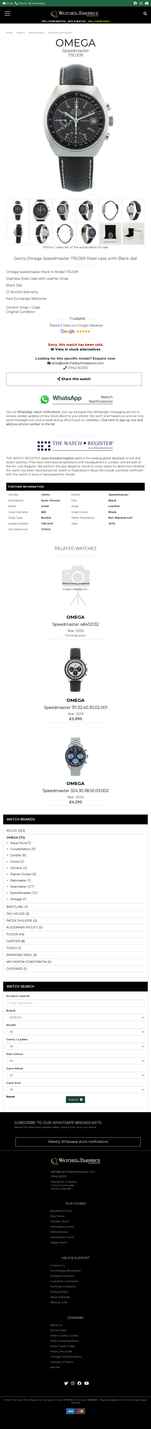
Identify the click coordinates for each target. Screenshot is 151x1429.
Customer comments (64, 1281)
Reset (10, 1096)
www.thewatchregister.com (61, 458)
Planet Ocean (21, 874)
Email (9, 3)
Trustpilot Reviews (62, 1275)
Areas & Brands (60, 1297)
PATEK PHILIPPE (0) (21, 921)
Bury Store (57, 1216)
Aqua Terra (18, 843)
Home (9, 32)
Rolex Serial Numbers (64, 1340)
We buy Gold (58, 1302)
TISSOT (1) (13, 948)
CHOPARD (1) (16, 969)
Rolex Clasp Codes (62, 1346)
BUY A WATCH (77, 21)
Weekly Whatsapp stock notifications (78, 1142)
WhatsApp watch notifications (39, 412)
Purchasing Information (65, 1270)
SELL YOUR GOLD (98, 21)
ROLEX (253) (15, 830)
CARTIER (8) (15, 941)
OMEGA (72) (15, 837)
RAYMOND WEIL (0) (21, 955)
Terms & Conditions (62, 1286)
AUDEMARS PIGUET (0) (24, 927)
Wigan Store (58, 1242)
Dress (14, 861)
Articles (55, 1367)
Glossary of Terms (61, 1361)
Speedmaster (36, 32)
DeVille (15, 855)
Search (75, 1099)
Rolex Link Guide (61, 1351)
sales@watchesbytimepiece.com (77, 363)
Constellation (20, 849)
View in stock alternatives (75, 349)
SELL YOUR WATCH (53, 21)
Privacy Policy (59, 1291)
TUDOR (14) (15, 934)
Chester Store (59, 1221)
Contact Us (57, 1265)
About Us (56, 1325)
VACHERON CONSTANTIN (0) (28, 962)
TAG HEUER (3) (17, 914)
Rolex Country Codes (64, 1335)
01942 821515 (77, 368)
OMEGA (21, 32)
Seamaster (18, 886)
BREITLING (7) (17, 907)
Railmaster (18, 880)
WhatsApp (38, 3)
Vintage (16, 899)
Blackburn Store (61, 1210)
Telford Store (59, 1231)
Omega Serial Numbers (65, 1356)
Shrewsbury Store (62, 1226)
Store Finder (58, 1330)
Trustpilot (77, 318)
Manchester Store (62, 1237)
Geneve (16, 868)
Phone (22, 3)
